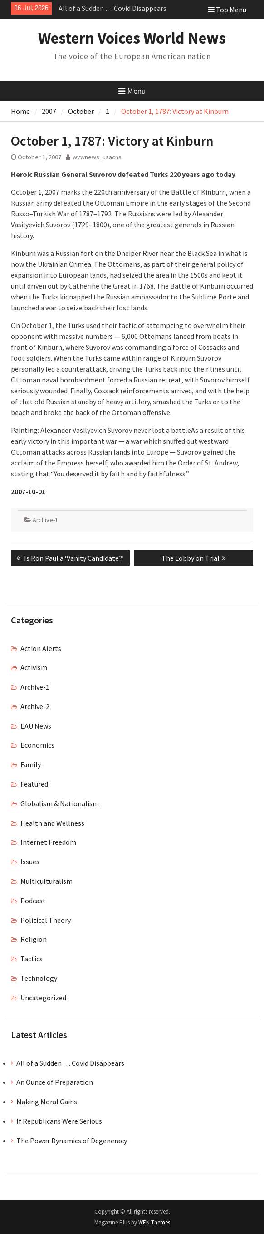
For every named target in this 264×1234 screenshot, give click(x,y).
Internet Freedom (48, 842)
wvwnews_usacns (97, 157)
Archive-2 (34, 706)
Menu (132, 91)
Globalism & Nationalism (59, 803)
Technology (38, 978)
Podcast (33, 900)
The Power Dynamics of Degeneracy (71, 1140)
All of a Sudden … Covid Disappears (112, 8)
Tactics (31, 958)
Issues (29, 861)
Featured (34, 783)
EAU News (35, 725)
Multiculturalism (46, 881)
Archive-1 (45, 520)
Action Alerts (40, 648)
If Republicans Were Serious (59, 1121)
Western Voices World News (132, 38)
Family (30, 764)
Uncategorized (43, 997)
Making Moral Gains (46, 1101)
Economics (37, 744)
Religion (33, 939)
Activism (33, 667)
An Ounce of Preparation (54, 1082)
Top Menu (227, 9)
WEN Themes (154, 1222)
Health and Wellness (52, 823)
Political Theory (45, 920)
